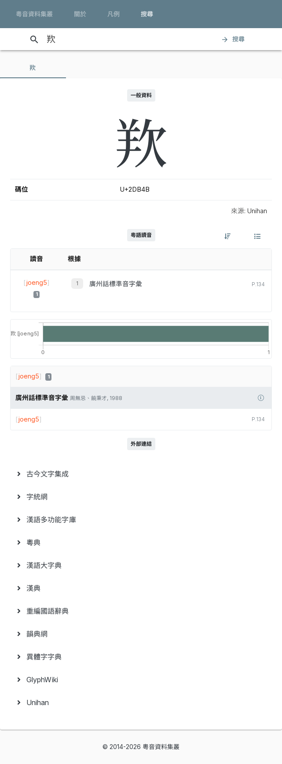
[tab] (33, 67)
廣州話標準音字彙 (115, 284)
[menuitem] (141, 474)
